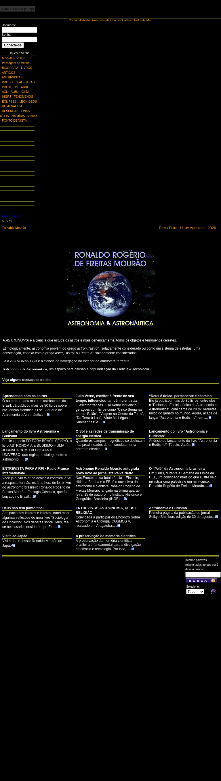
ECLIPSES (9, 101)
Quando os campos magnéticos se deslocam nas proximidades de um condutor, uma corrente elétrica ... (110, 445)
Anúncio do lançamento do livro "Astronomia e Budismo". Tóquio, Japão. (183, 443)
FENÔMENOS (23, 96)
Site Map (146, 20)
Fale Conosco (113, 20)
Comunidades (78, 20)
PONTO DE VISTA (14, 120)
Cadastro (128, 20)
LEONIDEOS (28, 101)
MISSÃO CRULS (13, 58)
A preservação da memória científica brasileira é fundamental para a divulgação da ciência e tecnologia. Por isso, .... (108, 545)
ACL (5, 91)
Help (137, 20)
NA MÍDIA (18, 116)
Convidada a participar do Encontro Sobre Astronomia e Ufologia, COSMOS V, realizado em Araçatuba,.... (108, 521)
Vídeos (32, 116)
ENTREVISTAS (12, 77)
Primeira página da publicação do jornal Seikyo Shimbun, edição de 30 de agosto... (183, 515)
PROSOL (8, 82)
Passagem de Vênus (16, 63)
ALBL (14, 91)
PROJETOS (10, 87)
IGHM (24, 91)
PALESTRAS (26, 82)
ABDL (25, 87)
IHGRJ (6, 96)
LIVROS (26, 67)
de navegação (66, 361)
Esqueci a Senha (19, 53)
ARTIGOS (9, 72)
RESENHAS (10, 111)
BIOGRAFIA (10, 67)
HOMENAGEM (12, 106)
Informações (95, 20)
